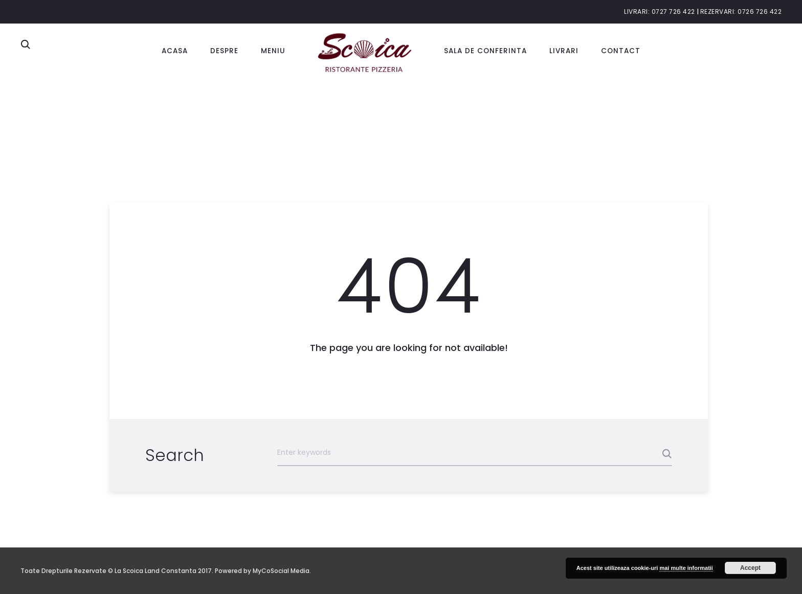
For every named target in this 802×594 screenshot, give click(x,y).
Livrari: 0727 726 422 (659, 11)
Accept (750, 567)
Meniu (273, 51)
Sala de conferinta (485, 51)
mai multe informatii (686, 568)
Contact (620, 51)
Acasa (175, 51)
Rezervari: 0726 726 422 (741, 11)
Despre (224, 51)
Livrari (563, 51)
